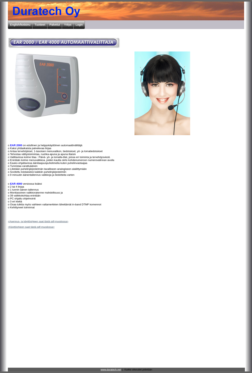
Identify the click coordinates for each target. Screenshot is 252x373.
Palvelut (54, 24)
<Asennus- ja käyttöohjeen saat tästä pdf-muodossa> (38, 221)
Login (79, 24)
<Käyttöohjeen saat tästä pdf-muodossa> (31, 226)
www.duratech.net (111, 369)
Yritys (67, 24)
